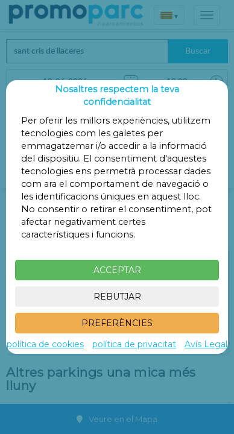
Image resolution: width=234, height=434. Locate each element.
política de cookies (45, 344)
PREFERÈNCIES (117, 323)
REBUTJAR (117, 296)
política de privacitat (134, 344)
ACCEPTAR (117, 270)
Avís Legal (206, 344)
